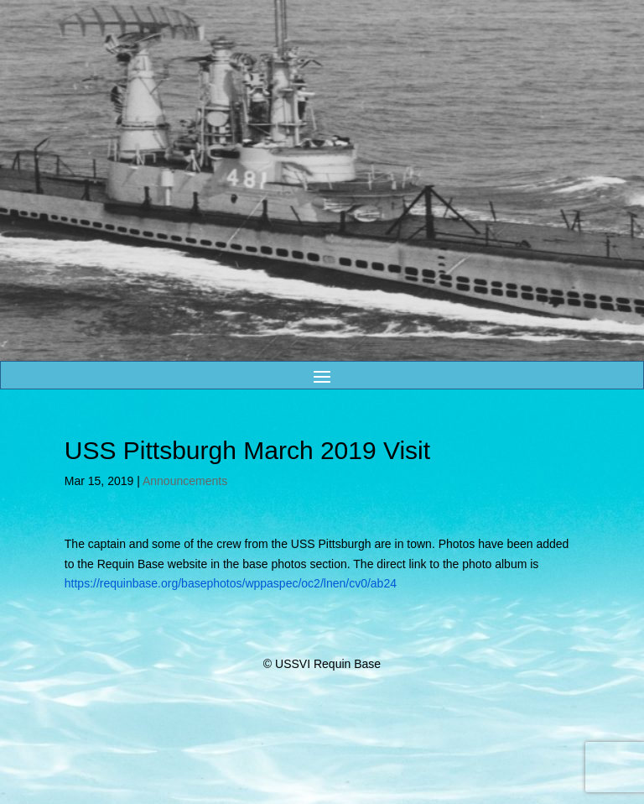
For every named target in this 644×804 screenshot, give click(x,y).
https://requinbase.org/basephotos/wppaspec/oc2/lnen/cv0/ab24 (231, 583)
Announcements (185, 481)
